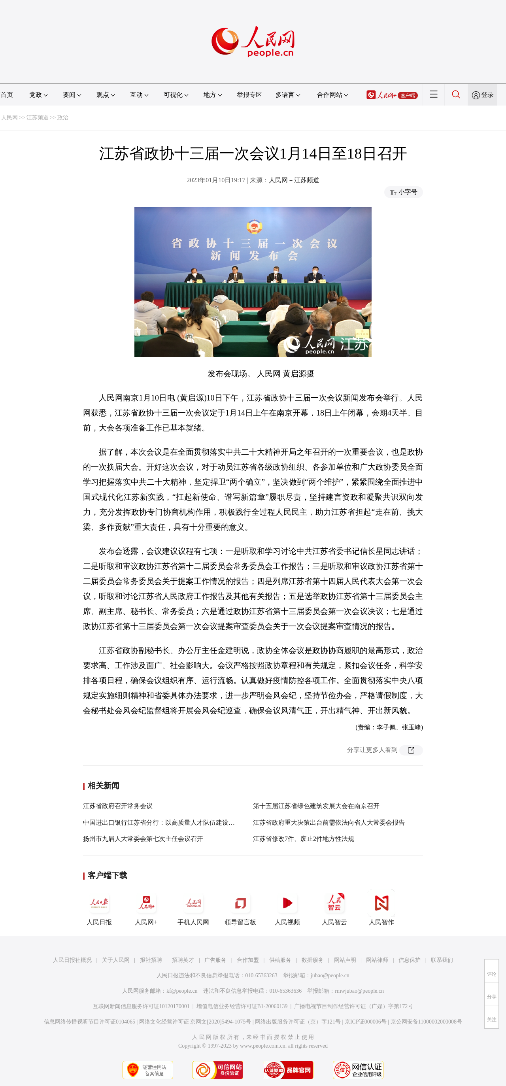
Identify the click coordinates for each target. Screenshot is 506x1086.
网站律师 (377, 960)
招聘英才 (183, 960)
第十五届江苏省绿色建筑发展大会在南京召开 (316, 806)
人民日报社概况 (72, 960)
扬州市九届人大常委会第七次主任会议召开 (143, 838)
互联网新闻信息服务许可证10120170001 (141, 1006)
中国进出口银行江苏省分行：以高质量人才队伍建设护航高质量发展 (178, 822)
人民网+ (146, 907)
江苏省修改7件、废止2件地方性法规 (303, 838)
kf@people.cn (182, 991)
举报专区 (249, 94)
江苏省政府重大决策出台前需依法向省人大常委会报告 (329, 822)
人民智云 (334, 907)
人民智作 (381, 907)
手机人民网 (193, 907)
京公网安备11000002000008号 (426, 1022)
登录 (487, 94)
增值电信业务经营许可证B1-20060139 (242, 1006)
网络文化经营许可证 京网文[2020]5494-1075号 (195, 1022)
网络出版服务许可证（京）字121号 (298, 1022)
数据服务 (313, 960)
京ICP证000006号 (366, 1022)
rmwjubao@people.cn (359, 991)
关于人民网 (116, 960)
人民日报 (99, 907)
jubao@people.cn (330, 975)
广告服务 (215, 960)
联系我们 (442, 960)
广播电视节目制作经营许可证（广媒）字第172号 (353, 1006)
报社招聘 (151, 960)
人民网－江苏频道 (294, 180)
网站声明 (345, 960)
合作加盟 (248, 960)
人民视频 (287, 907)
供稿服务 (280, 960)
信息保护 (409, 960)
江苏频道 (37, 118)
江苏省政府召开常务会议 (118, 806)
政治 (62, 118)
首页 (6, 94)
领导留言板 (240, 907)
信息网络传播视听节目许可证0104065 (89, 1022)
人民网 (9, 118)
